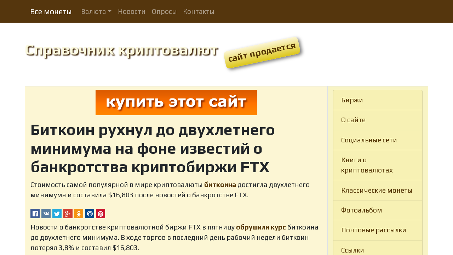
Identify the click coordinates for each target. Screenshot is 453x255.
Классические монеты (377, 190)
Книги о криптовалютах (367, 165)
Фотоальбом (361, 210)
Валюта (93, 11)
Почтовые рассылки (373, 230)
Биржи (352, 100)
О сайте (353, 120)
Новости (131, 11)
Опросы (164, 11)
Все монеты (51, 11)
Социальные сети (369, 140)
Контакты (198, 11)
